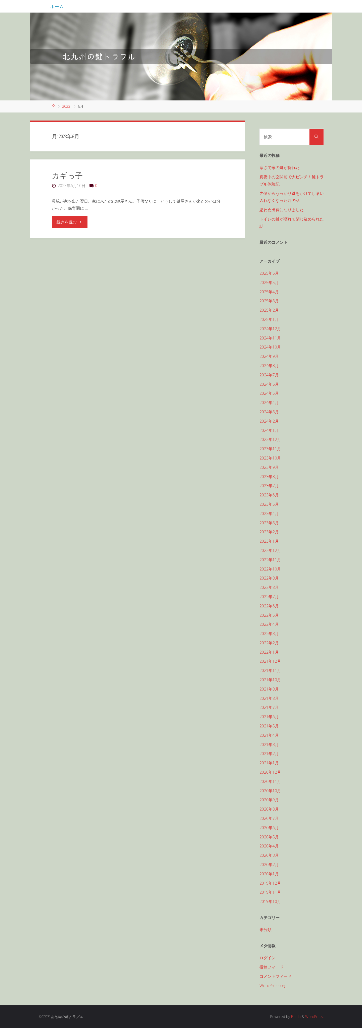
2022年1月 (269, 652)
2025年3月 (269, 301)
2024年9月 (269, 356)
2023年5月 (269, 504)
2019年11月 (270, 892)
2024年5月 (269, 393)
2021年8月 (269, 698)
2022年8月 (269, 587)
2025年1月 (269, 319)
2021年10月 (270, 679)
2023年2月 (269, 532)
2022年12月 (270, 550)
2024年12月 (270, 328)
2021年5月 (269, 726)
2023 (66, 106)
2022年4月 (269, 624)
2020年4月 (269, 846)
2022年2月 (269, 643)
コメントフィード (275, 976)
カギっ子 (67, 175)
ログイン (267, 957)
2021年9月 (269, 689)
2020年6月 (269, 827)
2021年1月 (269, 763)
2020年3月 (269, 855)
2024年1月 (269, 430)
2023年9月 (269, 467)
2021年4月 (269, 735)
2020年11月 (270, 781)
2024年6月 (269, 384)
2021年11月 (270, 670)
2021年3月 (269, 744)
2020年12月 (270, 772)
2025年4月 (269, 292)
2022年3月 (269, 633)
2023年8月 (269, 476)
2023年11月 (270, 448)
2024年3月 (269, 412)
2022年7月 (269, 596)
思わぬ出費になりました (281, 209)
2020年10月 (270, 790)
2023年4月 (269, 513)
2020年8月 (269, 809)
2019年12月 (270, 883)
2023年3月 (269, 523)
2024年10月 (270, 347)
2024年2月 (269, 421)
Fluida (294, 1016)
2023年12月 (270, 439)
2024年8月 (269, 365)
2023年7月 (269, 485)
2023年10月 (270, 458)
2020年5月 (269, 837)
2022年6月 (269, 606)
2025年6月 (269, 273)
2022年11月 (270, 559)
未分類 (265, 929)
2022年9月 (269, 578)
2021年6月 (269, 716)
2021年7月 (269, 707)
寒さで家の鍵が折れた (279, 167)
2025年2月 (269, 310)
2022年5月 (269, 615)
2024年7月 (269, 375)
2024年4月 (269, 402)
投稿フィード (271, 967)
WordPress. (314, 1016)
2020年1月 (269, 874)
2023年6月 (269, 495)
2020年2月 (269, 864)
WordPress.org (272, 985)
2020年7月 (269, 818)
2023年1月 (269, 541)
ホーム (57, 6)
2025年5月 (269, 282)
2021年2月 (269, 753)
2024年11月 (270, 338)
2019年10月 (270, 901)
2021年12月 (270, 661)
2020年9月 (269, 800)
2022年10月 (270, 569)
